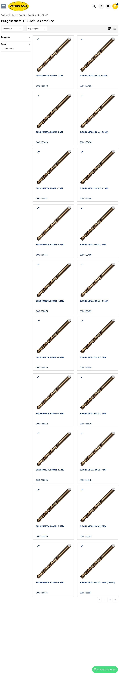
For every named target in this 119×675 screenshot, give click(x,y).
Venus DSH (9, 49)
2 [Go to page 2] (110, 599)
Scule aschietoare (9, 15)
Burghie (22, 15)
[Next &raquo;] (115, 599)
